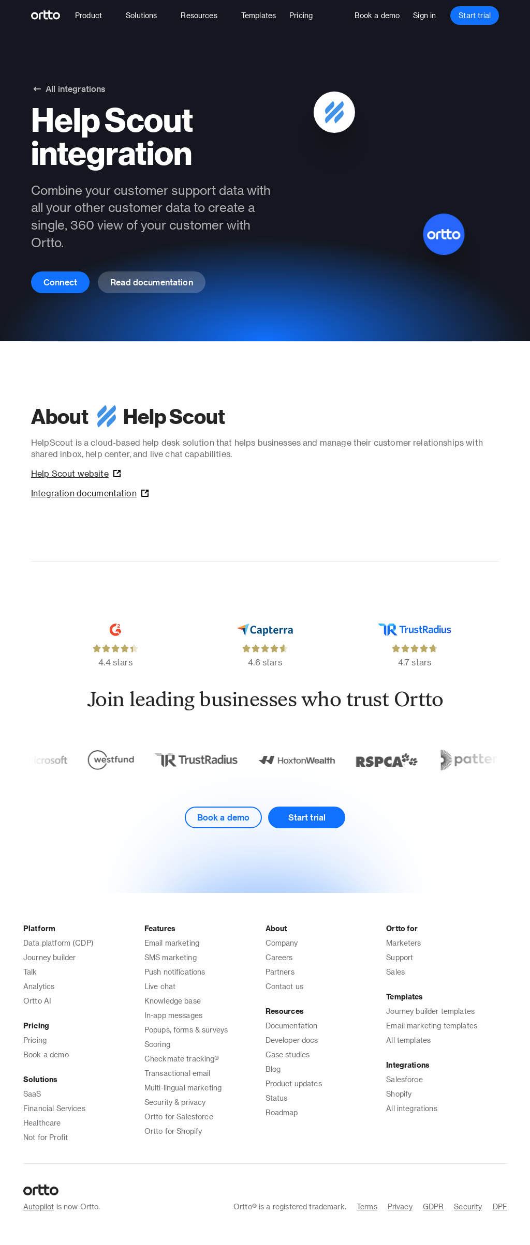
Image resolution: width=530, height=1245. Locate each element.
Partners (280, 971)
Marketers (403, 942)
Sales (395, 971)
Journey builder (49, 957)
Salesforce (404, 1079)
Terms (367, 1206)
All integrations (411, 1108)
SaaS (32, 1093)
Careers (279, 957)
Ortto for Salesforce (178, 1116)
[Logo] (50, 15)
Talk (30, 971)
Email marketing (171, 942)
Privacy (400, 1206)
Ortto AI (37, 1000)
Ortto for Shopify (173, 1131)
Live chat (159, 986)
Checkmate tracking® (181, 1058)
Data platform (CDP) (58, 942)
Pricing (35, 1040)
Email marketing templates (431, 1025)
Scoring (157, 1044)
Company (282, 942)
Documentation (292, 1025)
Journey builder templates (430, 1011)
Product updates (294, 1083)
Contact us (285, 986)
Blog (273, 1069)
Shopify (398, 1093)
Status (277, 1098)
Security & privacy (175, 1102)
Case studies (288, 1054)
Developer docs (292, 1040)
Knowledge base (172, 1000)
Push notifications (174, 971)
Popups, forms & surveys (186, 1029)
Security (468, 1206)
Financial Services (54, 1108)
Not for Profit (45, 1137)
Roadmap (282, 1112)
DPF (500, 1206)
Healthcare (42, 1122)
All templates (408, 1040)
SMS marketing (170, 957)
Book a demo (46, 1054)
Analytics (38, 986)
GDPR (433, 1206)
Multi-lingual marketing (183, 1087)
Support (399, 957)
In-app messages (173, 1015)
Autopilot (38, 1206)
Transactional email (177, 1073)
